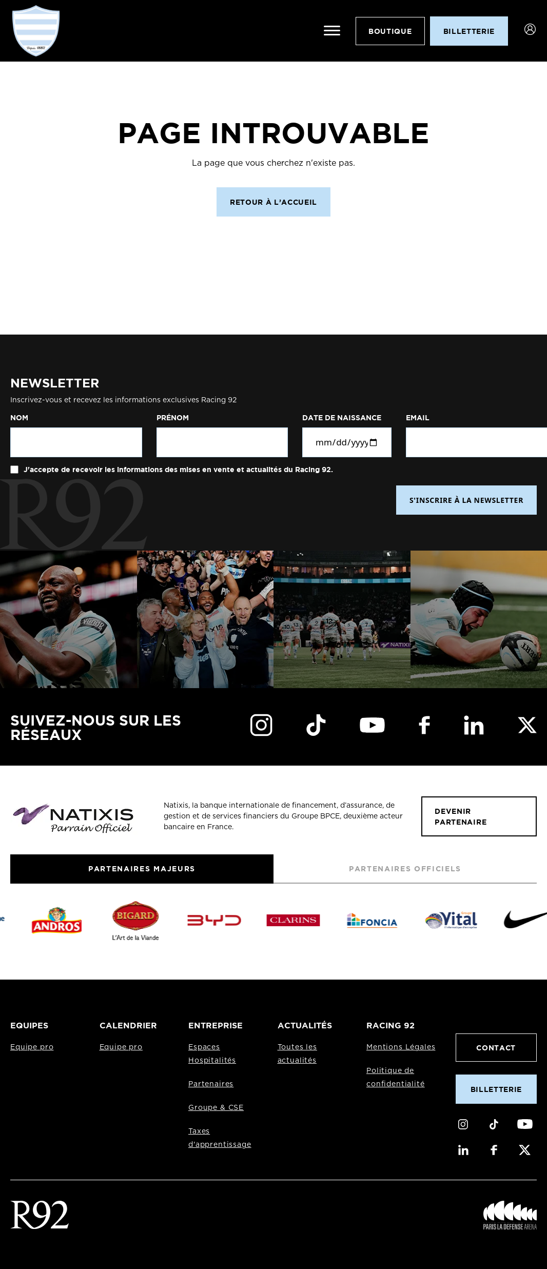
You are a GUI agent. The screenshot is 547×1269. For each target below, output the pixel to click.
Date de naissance (341, 417)
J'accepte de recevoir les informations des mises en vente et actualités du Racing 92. (177, 469)
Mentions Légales (400, 1047)
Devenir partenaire (460, 816)
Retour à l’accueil (273, 202)
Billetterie (496, 1089)
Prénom (173, 417)
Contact (496, 1047)
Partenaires (210, 1084)
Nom (19, 417)
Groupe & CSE (216, 1107)
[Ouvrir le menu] (332, 30)
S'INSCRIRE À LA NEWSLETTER (466, 500)
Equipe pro (31, 1047)
